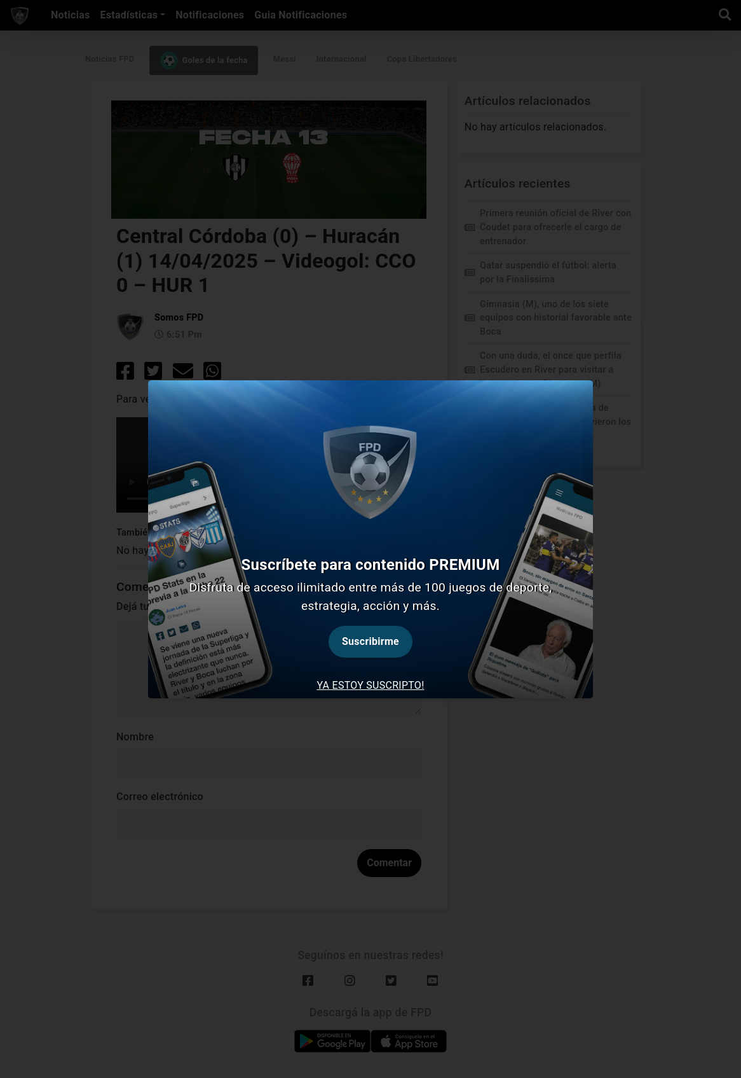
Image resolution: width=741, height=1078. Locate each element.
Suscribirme (370, 641)
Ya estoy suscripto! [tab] (370, 685)
